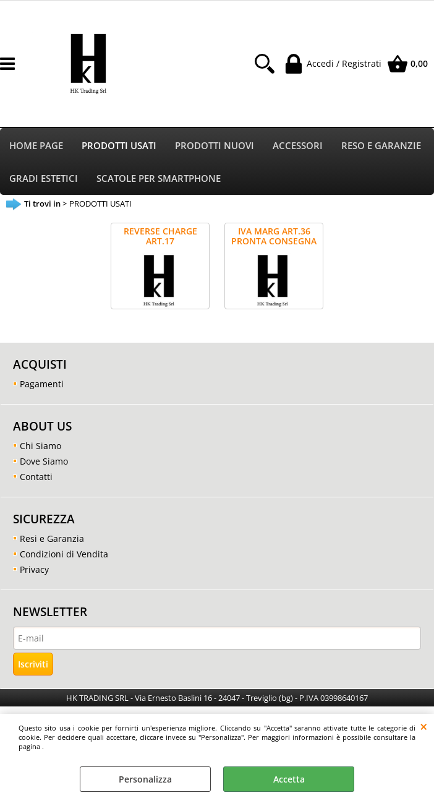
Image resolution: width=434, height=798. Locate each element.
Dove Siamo (44, 461)
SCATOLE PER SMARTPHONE (158, 178)
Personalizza (145, 779)
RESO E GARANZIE (381, 145)
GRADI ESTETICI (43, 178)
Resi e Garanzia (52, 538)
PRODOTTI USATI (119, 145)
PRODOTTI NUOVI (214, 145)
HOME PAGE (36, 145)
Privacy (34, 569)
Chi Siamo (40, 446)
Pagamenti (42, 384)
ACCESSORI (298, 145)
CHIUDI (424, 726)
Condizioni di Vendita (64, 554)
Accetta (289, 779)
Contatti (36, 477)
